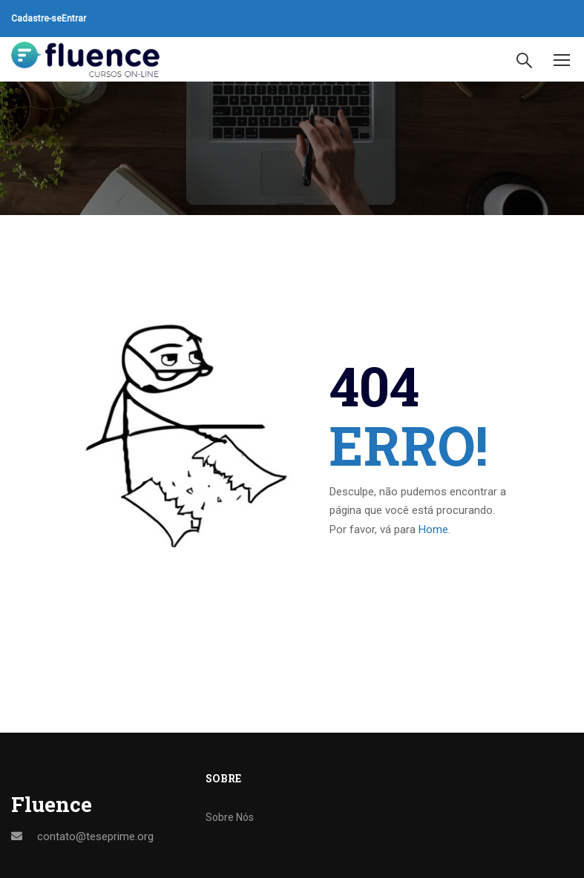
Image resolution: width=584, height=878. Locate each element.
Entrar (74, 18)
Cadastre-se (36, 18)
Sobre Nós (230, 817)
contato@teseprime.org (95, 836)
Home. (434, 529)
